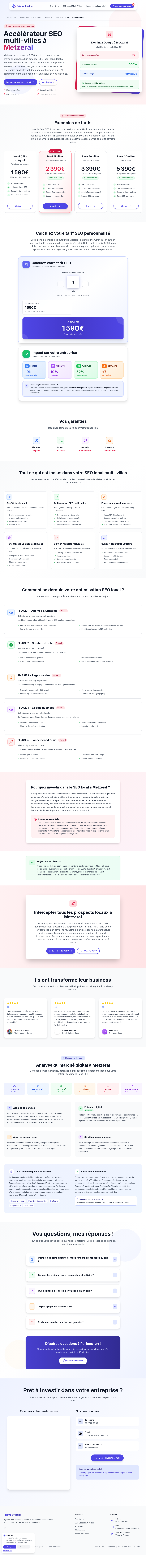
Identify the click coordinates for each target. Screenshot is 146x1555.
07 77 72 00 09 (88, 953)
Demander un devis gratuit (21, 82)
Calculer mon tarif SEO (60, 953)
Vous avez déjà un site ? (96, 6)
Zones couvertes (82, 1543)
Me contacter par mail (107, 1467)
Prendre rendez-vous (123, 5)
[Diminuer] (60, 285)
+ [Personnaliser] (31, 1547)
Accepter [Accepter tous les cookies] (10, 1547)
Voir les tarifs (49, 82)
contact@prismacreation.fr (96, 1445)
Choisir (20, 206)
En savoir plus (7, 1551)
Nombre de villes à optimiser (73, 274)
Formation (79, 1536)
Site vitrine (54, 6)
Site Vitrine (79, 1529)
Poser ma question (73, 1370)
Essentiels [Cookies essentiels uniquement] (23, 1547)
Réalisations (80, 1540)
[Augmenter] (85, 285)
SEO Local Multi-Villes (72, 6)
